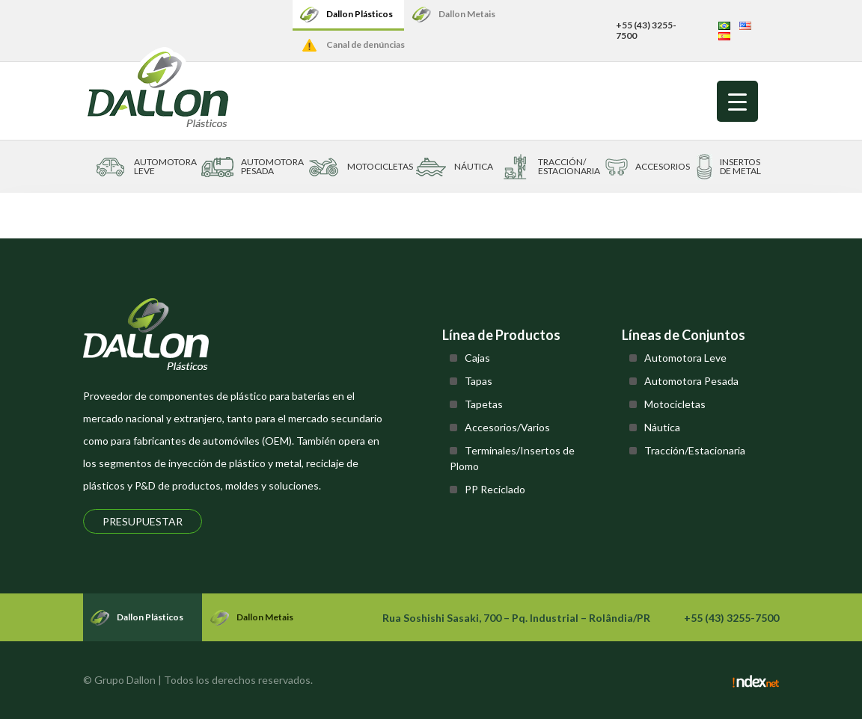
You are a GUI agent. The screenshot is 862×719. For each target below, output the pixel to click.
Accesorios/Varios (507, 427)
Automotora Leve (685, 357)
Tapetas (484, 404)
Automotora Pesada (691, 380)
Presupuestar (143, 521)
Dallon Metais (466, 13)
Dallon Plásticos (359, 13)
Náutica (662, 427)
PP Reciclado (495, 489)
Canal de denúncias (365, 44)
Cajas (477, 357)
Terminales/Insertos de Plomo (512, 458)
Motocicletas (675, 404)
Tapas (478, 380)
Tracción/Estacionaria (694, 450)
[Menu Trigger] (737, 101)
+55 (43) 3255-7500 (646, 30)
